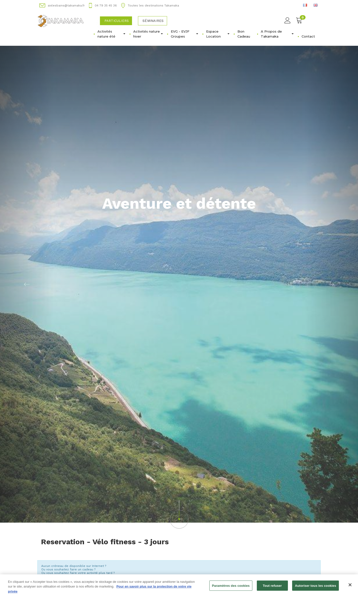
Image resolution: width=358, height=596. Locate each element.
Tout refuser (272, 588)
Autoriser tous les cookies (315, 588)
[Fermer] (350, 587)
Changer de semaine (179, 560)
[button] (179, 456)
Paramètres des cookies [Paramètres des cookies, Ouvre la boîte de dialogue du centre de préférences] (231, 588)
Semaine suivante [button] (299, 555)
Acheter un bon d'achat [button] (69, 523)
